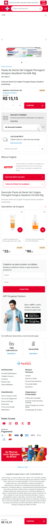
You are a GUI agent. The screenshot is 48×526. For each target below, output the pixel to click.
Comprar (34, 105)
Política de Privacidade (32, 398)
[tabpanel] (24, 39)
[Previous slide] (41, 206)
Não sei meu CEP (16, 143)
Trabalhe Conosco (7, 376)
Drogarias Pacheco (10, 93)
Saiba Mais (14, 121)
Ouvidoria (4, 379)
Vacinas (28, 376)
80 (29, 251)
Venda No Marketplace (9, 373)
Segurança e (36, 393)
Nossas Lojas (5, 382)
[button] (24, 39)
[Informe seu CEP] (21, 149)
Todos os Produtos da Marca (24, 184)
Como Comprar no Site (9, 396)
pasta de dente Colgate (24, 177)
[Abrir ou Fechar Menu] (2, 8)
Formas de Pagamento (9, 398)
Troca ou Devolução (8, 407)
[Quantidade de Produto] (13, 105)
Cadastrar (24, 289)
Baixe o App (44, 2)
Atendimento (7, 392)
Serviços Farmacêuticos (33, 381)
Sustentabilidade (7, 384)
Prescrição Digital (31, 384)
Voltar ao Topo (24, 467)
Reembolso (5, 404)
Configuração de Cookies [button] (33, 410)
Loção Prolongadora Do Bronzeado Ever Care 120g (12, 240)
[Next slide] (45, 206)
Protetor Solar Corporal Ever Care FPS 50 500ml (34, 240)
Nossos (36, 371)
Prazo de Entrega (7, 401)
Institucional (6, 370)
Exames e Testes (31, 378)
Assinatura (29, 387)
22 (6, 251)
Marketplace (5, 410)
